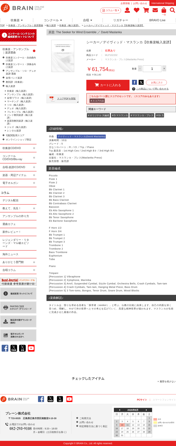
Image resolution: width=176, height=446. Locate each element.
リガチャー (120, 20)
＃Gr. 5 (159, 115)
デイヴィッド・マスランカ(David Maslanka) (81, 136)
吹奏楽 (17, 20)
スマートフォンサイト (164, 399)
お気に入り (157, 82)
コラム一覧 (112, 10)
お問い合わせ (140, 3)
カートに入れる (108, 85)
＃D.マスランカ (120, 115)
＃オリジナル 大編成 (98, 115)
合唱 (87, 20)
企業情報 (125, 3)
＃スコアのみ (97, 100)
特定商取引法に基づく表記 (93, 426)
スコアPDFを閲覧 (66, 98)
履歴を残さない (168, 381)
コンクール (53, 20)
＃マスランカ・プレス (141, 115)
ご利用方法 (85, 418)
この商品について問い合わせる (150, 89)
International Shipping (162, 3)
